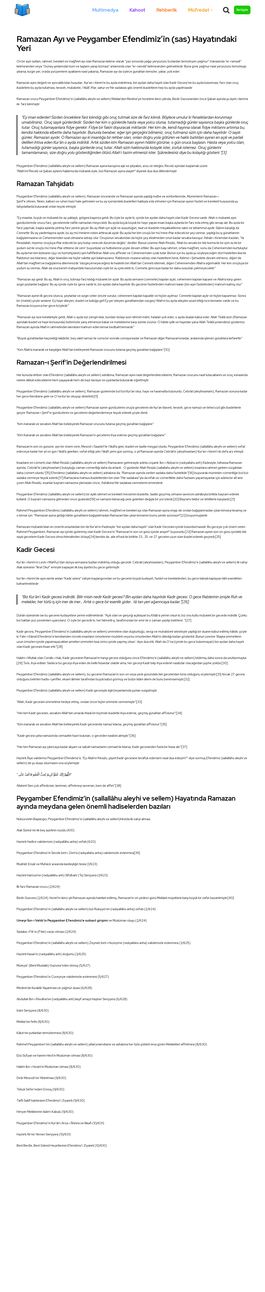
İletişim (242, 10)
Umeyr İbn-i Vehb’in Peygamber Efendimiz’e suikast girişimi (64, 1025)
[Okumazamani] (22, 10)
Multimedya (102, 10)
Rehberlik (165, 10)
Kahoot (134, 10)
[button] (211, 10)
